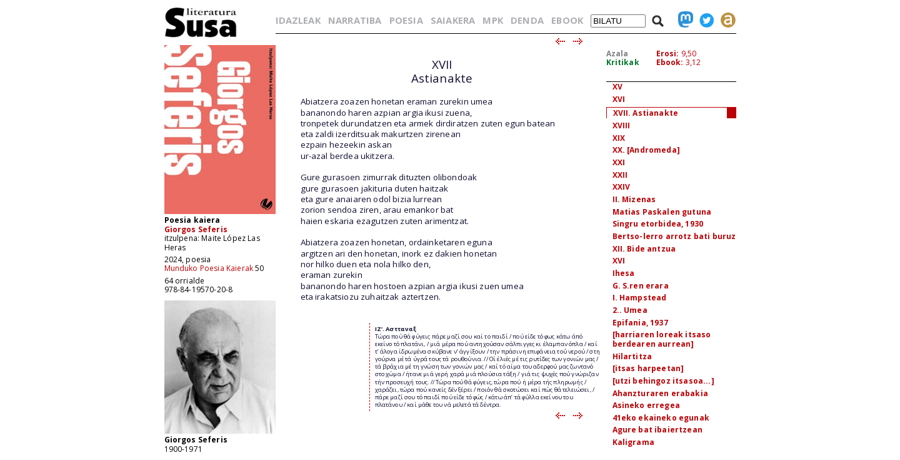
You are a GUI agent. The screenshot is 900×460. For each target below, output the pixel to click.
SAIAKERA (453, 20)
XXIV (621, 186)
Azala (617, 53)
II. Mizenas (634, 199)
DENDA (527, 20)
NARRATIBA (354, 20)
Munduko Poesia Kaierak (209, 268)
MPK (492, 20)
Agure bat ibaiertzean (657, 429)
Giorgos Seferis (196, 229)
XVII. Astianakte (646, 113)
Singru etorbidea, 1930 (658, 223)
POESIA (406, 20)
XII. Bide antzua (644, 248)
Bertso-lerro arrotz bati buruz (674, 236)
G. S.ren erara (640, 285)
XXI (618, 162)
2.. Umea (630, 310)
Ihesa (623, 273)
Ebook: (670, 62)
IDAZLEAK (298, 20)
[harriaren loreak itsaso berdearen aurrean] (661, 339)
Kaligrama (633, 442)
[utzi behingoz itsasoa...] (663, 381)
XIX (618, 138)
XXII (620, 175)
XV (617, 86)
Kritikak (622, 62)
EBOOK (567, 20)
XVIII (621, 125)
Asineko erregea (646, 405)
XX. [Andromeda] (646, 150)
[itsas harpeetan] (648, 368)
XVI (618, 99)
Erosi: (667, 53)
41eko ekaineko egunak (660, 417)
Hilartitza (632, 356)
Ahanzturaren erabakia (660, 393)
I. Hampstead (639, 297)
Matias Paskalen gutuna (662, 212)
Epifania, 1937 (640, 322)
